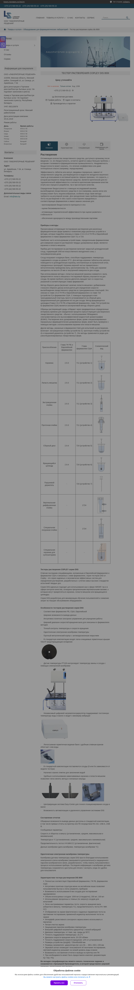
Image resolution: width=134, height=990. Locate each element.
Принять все (59, 983)
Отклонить (78, 983)
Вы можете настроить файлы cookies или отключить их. (66, 977)
